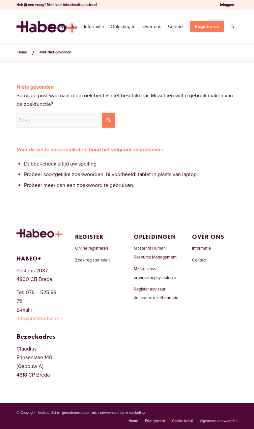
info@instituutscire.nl (80, 5)
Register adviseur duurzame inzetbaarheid (156, 293)
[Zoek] (232, 26)
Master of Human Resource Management (155, 253)
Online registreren (91, 248)
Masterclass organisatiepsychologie (155, 273)
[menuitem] (227, 5)
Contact (199, 260)
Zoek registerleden (92, 260)
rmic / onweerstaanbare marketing (118, 413)
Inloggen (227, 5)
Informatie (201, 248)
